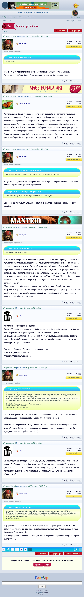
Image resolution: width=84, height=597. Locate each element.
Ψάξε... (80, 21)
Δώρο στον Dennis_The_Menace (73, 106)
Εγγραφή (29, 13)
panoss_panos (20, 36)
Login (20, 13)
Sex (10, 21)
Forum (4, 21)
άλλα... (71, 81)
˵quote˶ (78, 81)
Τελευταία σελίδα (73, 554)
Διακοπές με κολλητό (26, 26)
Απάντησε (61, 30)
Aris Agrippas (39, 592)
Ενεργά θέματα (70, 21)
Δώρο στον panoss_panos (73, 46)
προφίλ (65, 81)
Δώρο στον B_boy (73, 318)
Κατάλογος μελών (42, 13)
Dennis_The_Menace (22, 96)
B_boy (18, 308)
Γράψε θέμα (76, 30)
